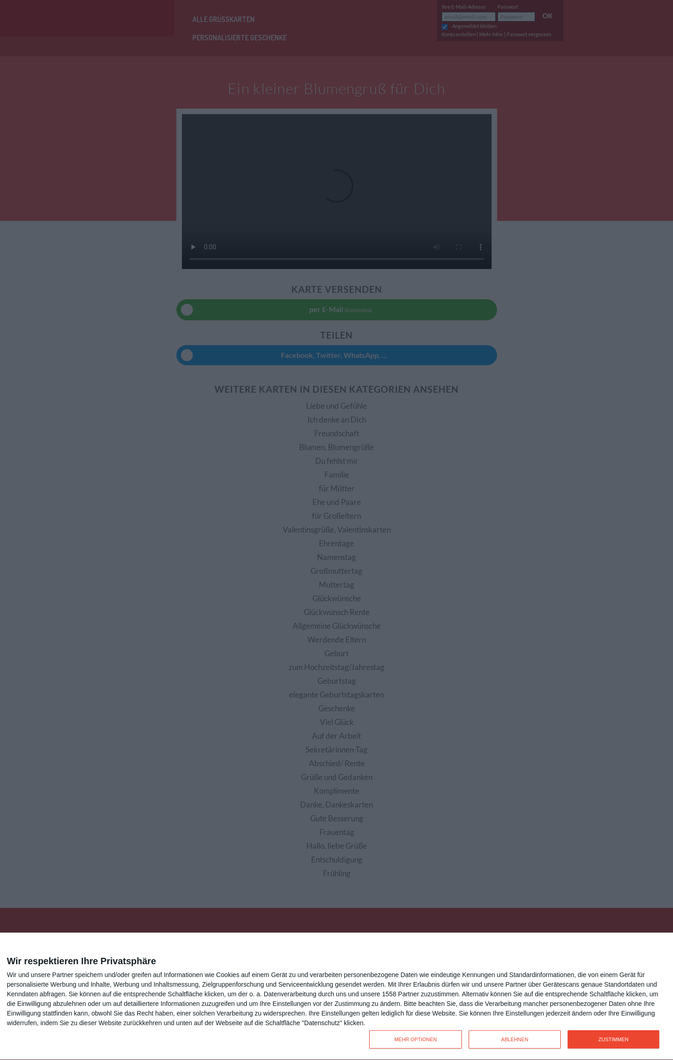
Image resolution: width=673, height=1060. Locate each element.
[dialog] (336, 996)
